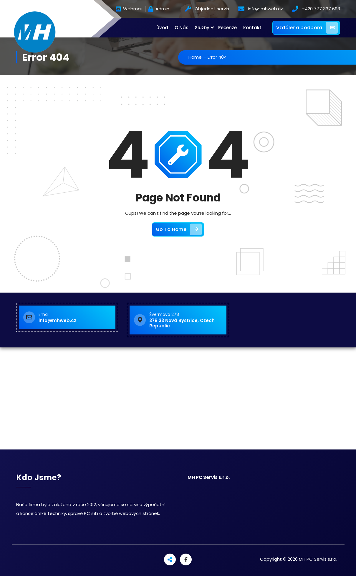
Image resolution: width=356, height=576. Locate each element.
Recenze (227, 27)
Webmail (129, 9)
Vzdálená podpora (307, 28)
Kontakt (252, 27)
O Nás (181, 27)
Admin (158, 9)
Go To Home (179, 229)
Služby (202, 27)
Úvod (162, 27)
